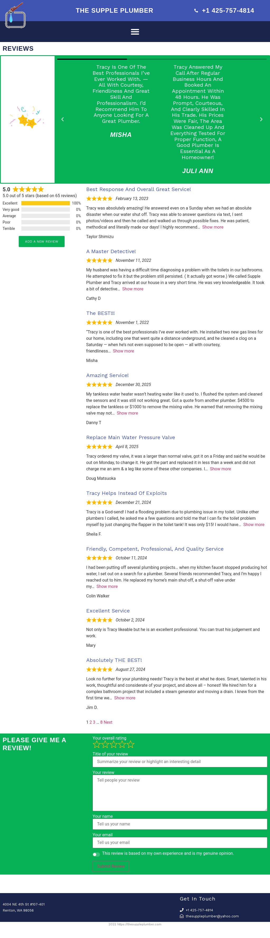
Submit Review (111, 866)
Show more (212, 227)
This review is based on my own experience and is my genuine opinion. (168, 853)
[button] (135, 31)
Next (108, 722)
